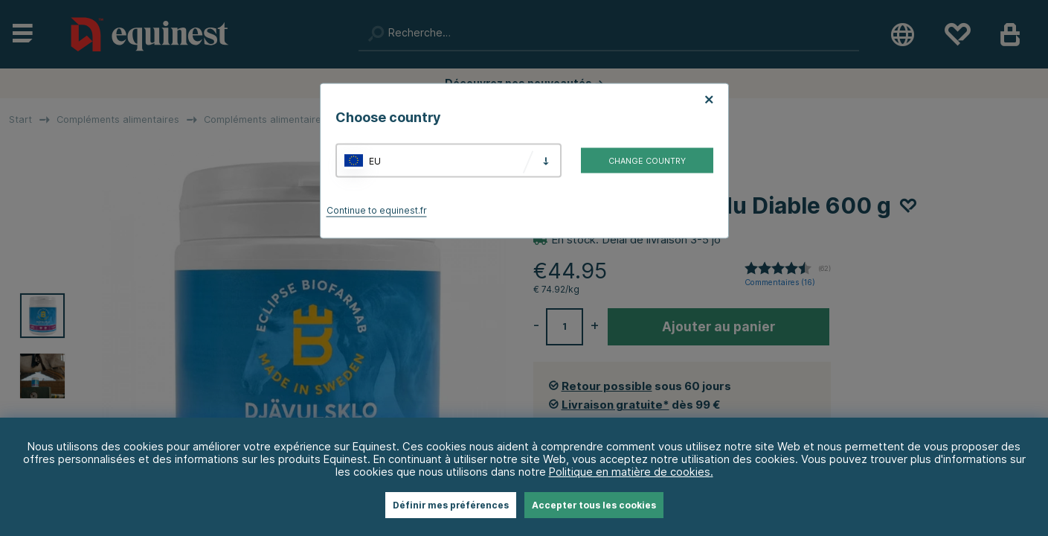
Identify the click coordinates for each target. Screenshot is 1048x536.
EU (375, 160)
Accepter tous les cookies (594, 505)
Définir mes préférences (451, 505)
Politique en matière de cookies (629, 471)
